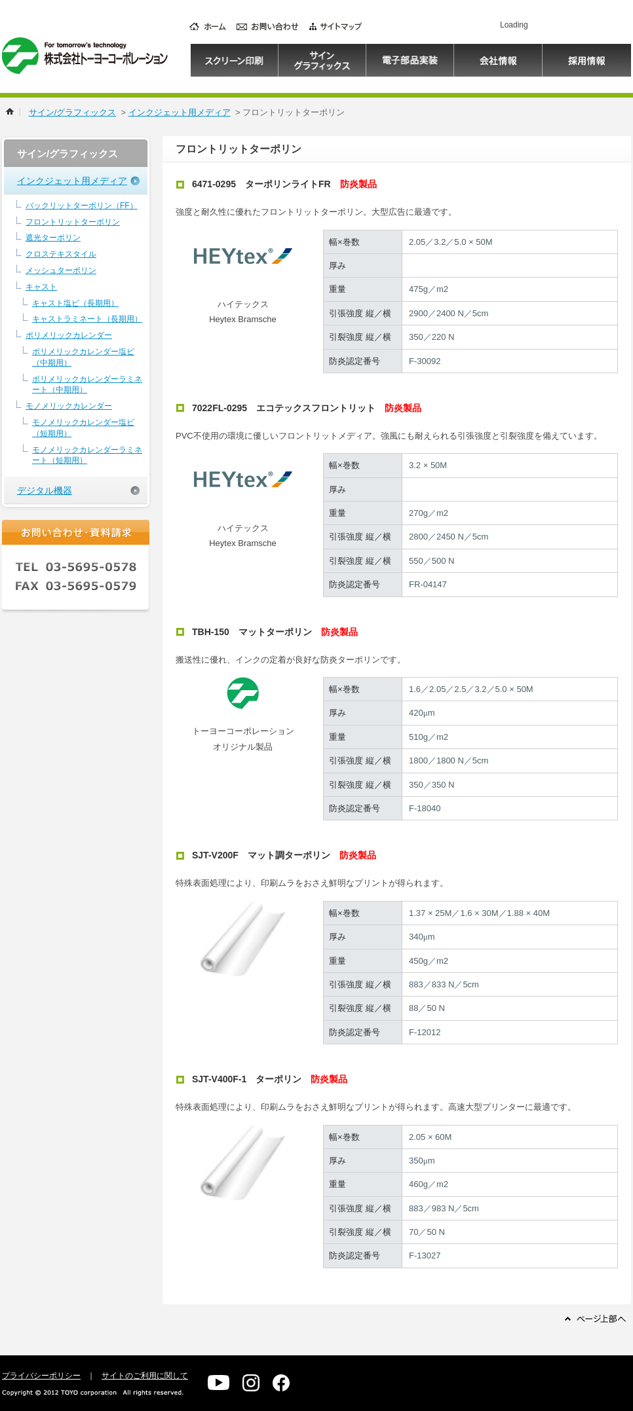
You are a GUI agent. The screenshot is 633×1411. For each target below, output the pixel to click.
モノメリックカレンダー (69, 406)
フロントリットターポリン (73, 222)
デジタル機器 (44, 490)
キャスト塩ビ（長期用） (75, 303)
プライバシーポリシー (41, 1375)
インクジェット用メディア (179, 112)
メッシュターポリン (61, 270)
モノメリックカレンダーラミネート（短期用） (87, 455)
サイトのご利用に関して (145, 1375)
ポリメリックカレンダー (69, 335)
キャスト (41, 286)
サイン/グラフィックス (73, 112)
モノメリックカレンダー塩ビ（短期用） (83, 428)
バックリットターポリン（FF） (82, 205)
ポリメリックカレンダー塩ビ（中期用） (83, 357)
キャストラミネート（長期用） (87, 318)
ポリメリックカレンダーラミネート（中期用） (87, 385)
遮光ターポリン (53, 237)
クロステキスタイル (61, 254)
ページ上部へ (595, 1318)
